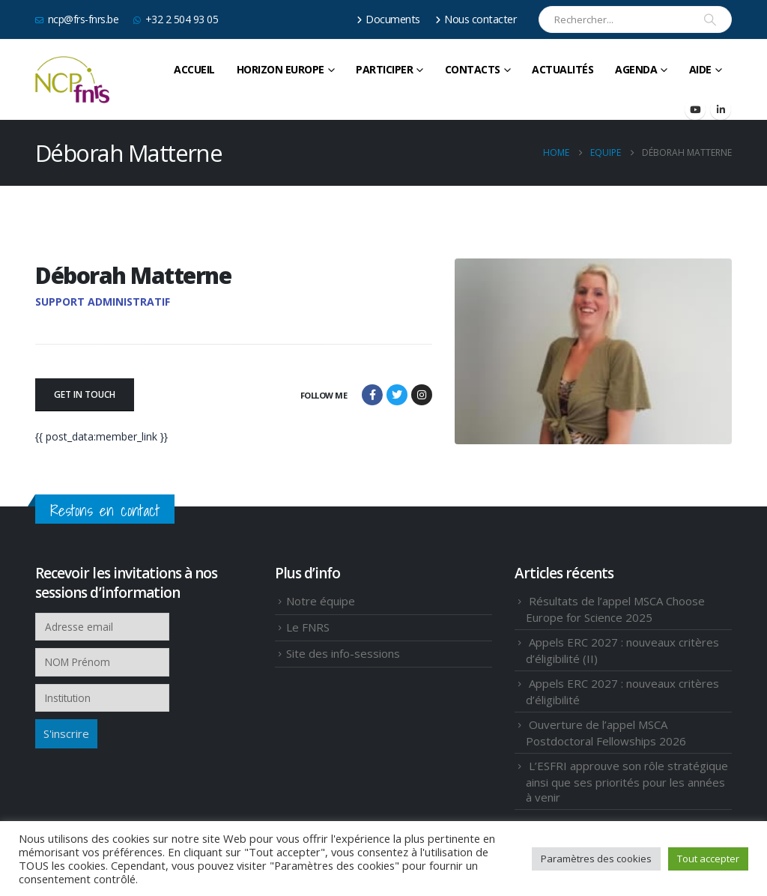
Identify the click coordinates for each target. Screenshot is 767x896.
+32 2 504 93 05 (175, 19)
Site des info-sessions (343, 653)
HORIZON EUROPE (280, 69)
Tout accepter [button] (708, 858)
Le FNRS (308, 627)
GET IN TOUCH (84, 394)
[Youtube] (695, 109)
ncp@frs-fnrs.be (76, 19)
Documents (388, 19)
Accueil (194, 69)
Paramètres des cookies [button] (596, 858)
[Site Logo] (72, 80)
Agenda (636, 69)
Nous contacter (476, 19)
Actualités (562, 69)
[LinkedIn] (720, 109)
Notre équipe (320, 600)
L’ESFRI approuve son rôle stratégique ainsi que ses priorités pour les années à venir (627, 781)
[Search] (710, 19)
